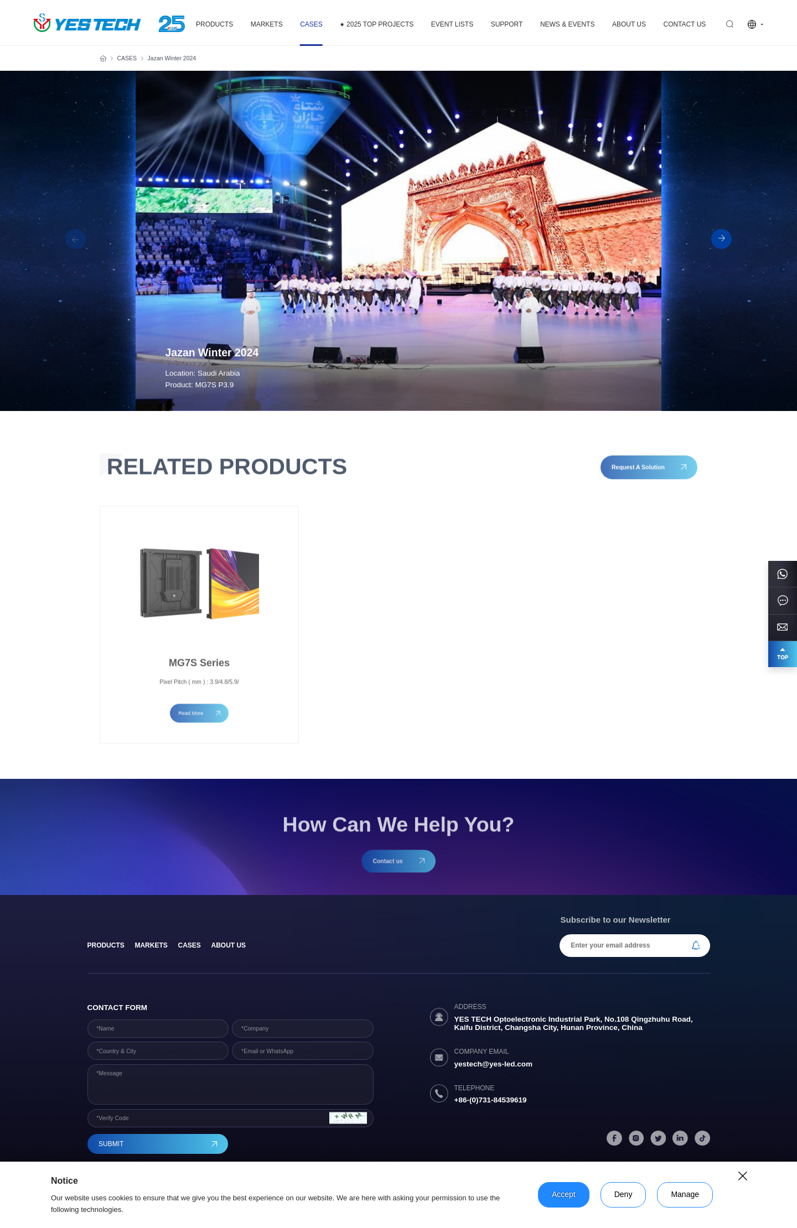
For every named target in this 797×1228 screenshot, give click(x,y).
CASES (127, 58)
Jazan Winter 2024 (172, 58)
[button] (721, 239)
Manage (685, 1194)
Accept (564, 1194)
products (106, 945)
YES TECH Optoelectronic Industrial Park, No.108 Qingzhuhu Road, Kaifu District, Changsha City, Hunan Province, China (573, 1023)
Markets (150, 945)
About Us (228, 945)
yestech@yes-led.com (493, 1064)
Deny (623, 1194)
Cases (189, 945)
